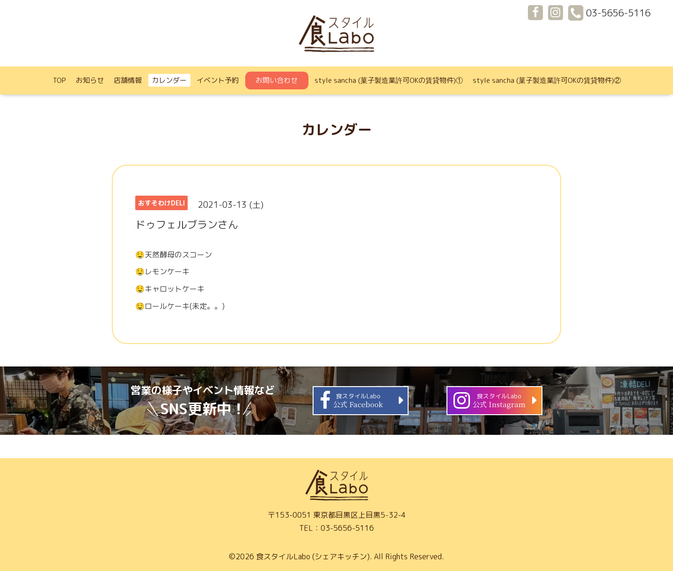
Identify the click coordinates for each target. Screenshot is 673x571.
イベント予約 (218, 80)
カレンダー (169, 80)
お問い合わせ (277, 80)
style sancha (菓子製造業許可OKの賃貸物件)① (389, 80)
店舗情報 (128, 80)
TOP (59, 80)
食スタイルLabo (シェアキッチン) (313, 556)
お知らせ (90, 80)
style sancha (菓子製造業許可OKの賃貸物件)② (547, 80)
